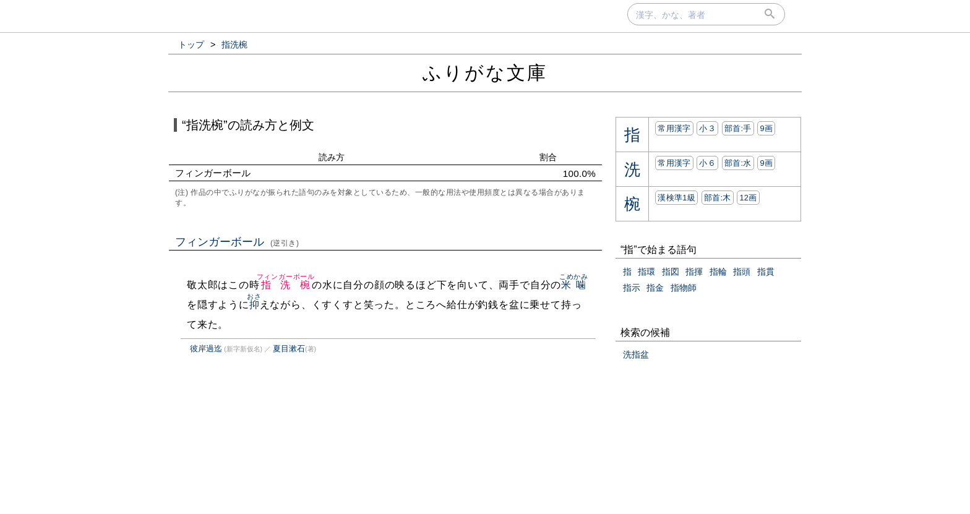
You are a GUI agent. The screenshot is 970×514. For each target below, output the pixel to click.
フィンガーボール (237, 242)
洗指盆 (636, 354)
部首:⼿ (738, 128)
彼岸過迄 (206, 348)
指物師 (684, 288)
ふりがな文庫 (485, 72)
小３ (707, 128)
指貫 (766, 271)
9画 (766, 128)
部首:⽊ (717, 197)
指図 (670, 271)
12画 (748, 197)
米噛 (573, 285)
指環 (646, 271)
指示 (631, 288)
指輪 (718, 271)
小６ (707, 163)
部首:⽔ (738, 163)
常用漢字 (674, 128)
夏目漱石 (289, 348)
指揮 (694, 271)
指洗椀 (286, 285)
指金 (655, 288)
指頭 (741, 271)
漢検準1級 (676, 197)
